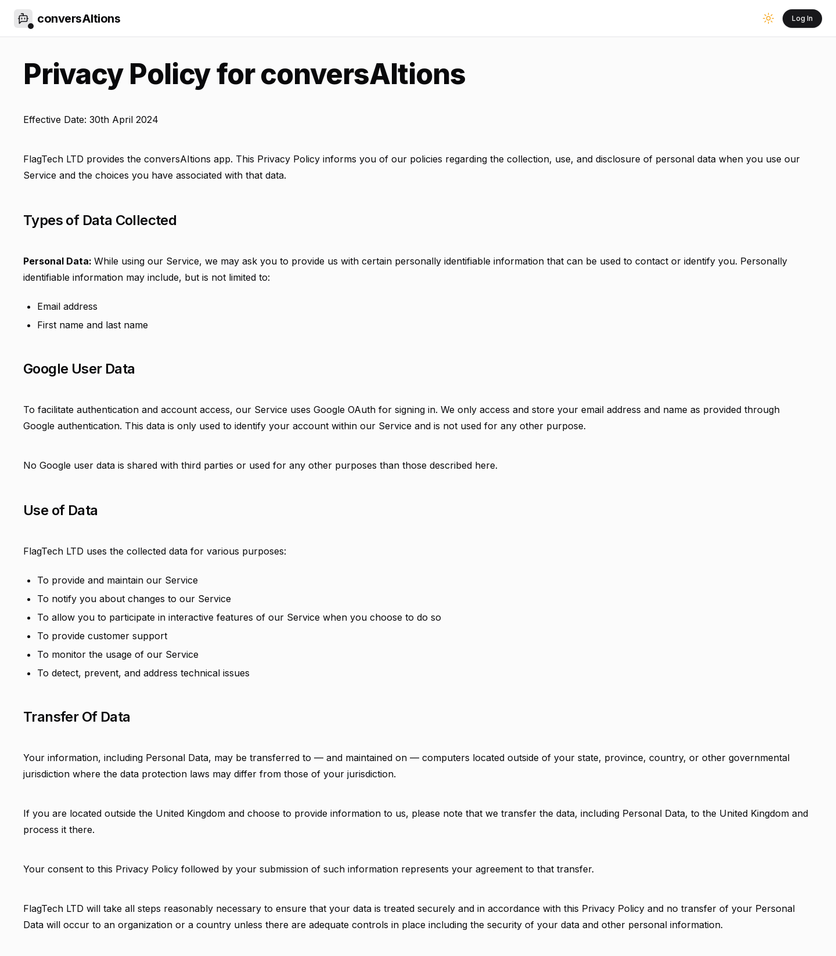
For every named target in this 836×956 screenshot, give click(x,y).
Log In (802, 18)
